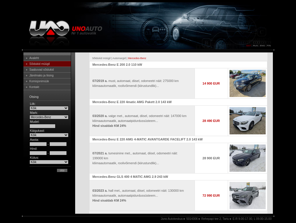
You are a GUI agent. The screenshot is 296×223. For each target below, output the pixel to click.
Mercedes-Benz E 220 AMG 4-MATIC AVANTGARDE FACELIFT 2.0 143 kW (147, 139)
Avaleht (34, 58)
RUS (255, 45)
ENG (262, 45)
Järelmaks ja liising (41, 75)
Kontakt (34, 87)
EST (249, 45)
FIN (269, 45)
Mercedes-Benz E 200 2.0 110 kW (117, 64)
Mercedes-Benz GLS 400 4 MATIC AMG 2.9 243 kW (130, 176)
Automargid (119, 58)
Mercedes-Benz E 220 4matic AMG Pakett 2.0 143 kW (132, 102)
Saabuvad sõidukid (41, 69)
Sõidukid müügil (39, 63)
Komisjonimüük (39, 81)
